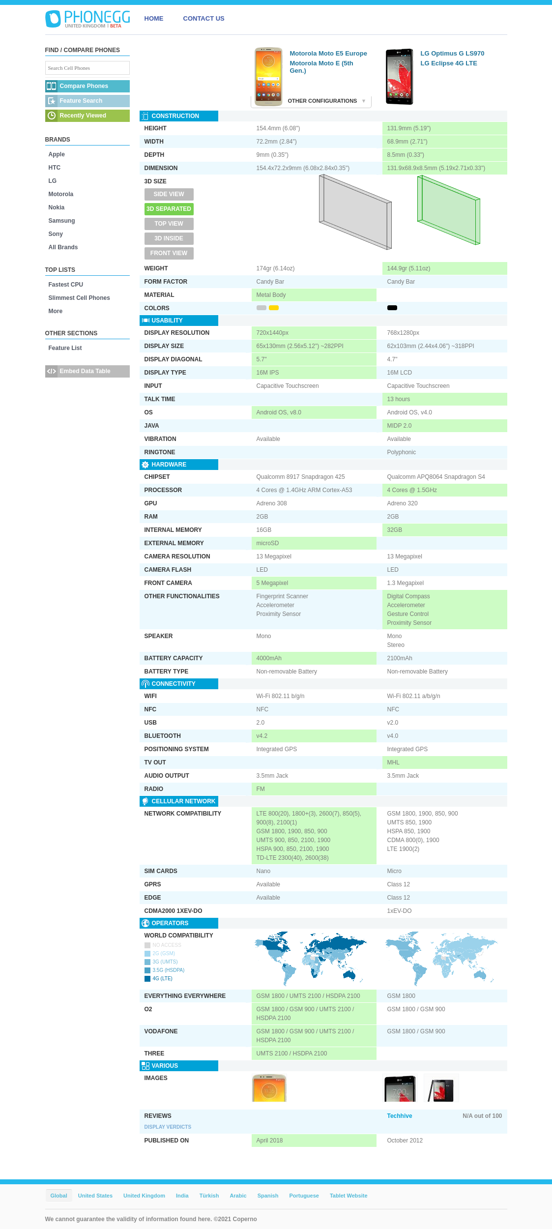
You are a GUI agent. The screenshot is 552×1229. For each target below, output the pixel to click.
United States (95, 1196)
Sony (56, 234)
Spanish (268, 1196)
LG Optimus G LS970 (453, 53)
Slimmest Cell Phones (79, 297)
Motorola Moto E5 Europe (328, 53)
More (56, 311)
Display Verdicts (168, 1127)
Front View (168, 253)
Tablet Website (349, 1196)
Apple (57, 154)
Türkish (209, 1196)
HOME (154, 18)
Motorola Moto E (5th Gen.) (321, 66)
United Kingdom (144, 1196)
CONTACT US (204, 18)
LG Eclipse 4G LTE (449, 63)
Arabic (238, 1196)
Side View (168, 194)
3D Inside (168, 238)
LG (53, 180)
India (182, 1196)
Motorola (61, 194)
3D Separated (168, 208)
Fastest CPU (66, 284)
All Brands (63, 247)
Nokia (57, 207)
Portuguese (304, 1196)
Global (59, 1196)
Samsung (62, 220)
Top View (168, 223)
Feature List (65, 348)
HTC (55, 167)
